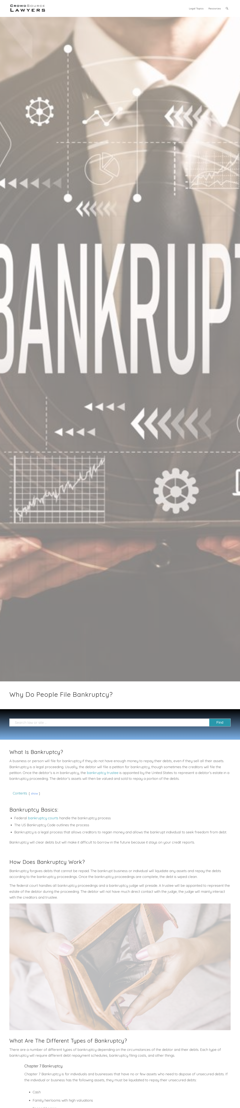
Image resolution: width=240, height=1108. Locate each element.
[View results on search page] (219, 722)
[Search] (227, 8)
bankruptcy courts (43, 818)
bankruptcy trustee (102, 772)
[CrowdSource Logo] (27, 8)
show (34, 793)
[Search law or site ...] (120, 722)
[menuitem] (196, 8)
